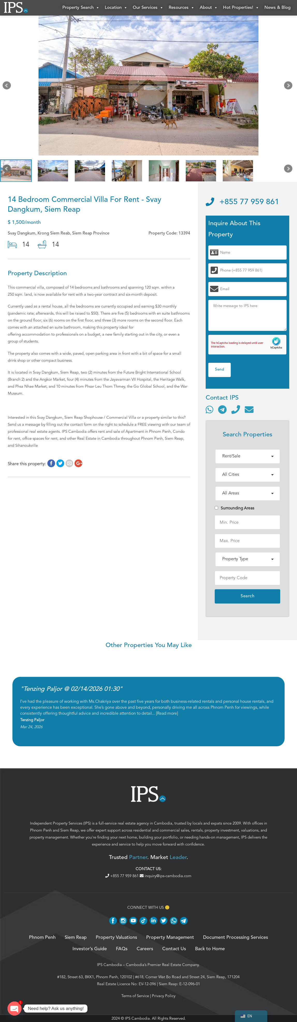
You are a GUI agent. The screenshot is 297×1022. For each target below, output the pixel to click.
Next (289, 86)
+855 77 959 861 (242, 202)
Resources (182, 8)
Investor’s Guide (89, 949)
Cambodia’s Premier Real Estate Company (162, 964)
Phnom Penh (41, 830)
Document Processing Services (235, 937)
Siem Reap (69, 830)
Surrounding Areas (234, 508)
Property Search (81, 8)
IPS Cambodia (109, 964)
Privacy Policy (163, 995)
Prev (8, 86)
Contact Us (174, 949)
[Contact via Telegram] (222, 409)
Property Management (170, 937)
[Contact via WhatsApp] (209, 409)
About (209, 8)
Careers (145, 949)
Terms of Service (135, 995)
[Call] (235, 409)
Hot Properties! (241, 8)
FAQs (122, 949)
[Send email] (249, 409)
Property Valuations (116, 937)
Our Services (148, 8)
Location (116, 8)
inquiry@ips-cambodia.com (165, 876)
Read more (167, 713)
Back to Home (210, 949)
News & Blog (277, 7)
